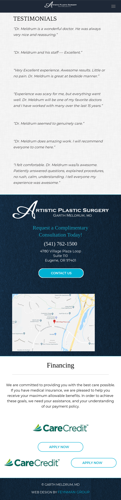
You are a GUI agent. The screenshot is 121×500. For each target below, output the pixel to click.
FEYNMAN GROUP (74, 492)
